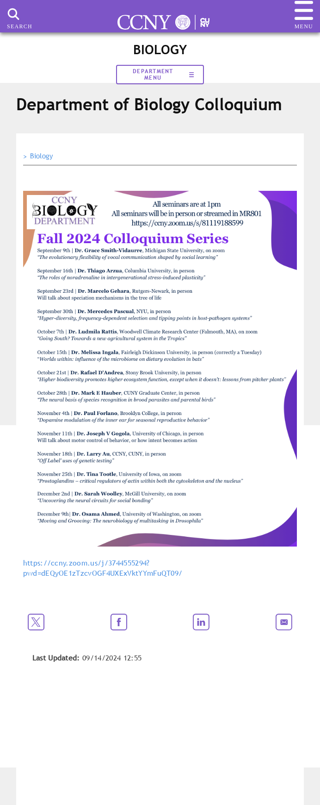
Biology (41, 156)
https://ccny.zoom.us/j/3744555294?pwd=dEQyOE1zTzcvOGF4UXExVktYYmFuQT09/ (103, 568)
